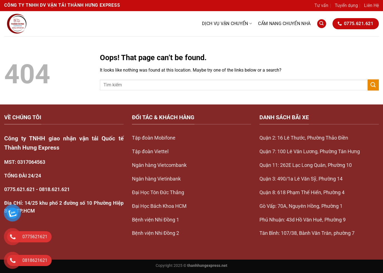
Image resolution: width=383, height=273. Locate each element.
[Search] (321, 23)
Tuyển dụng (346, 5)
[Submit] (373, 84)
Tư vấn (321, 5)
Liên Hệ (371, 5)
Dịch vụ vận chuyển (227, 23)
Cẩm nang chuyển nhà (284, 23)
